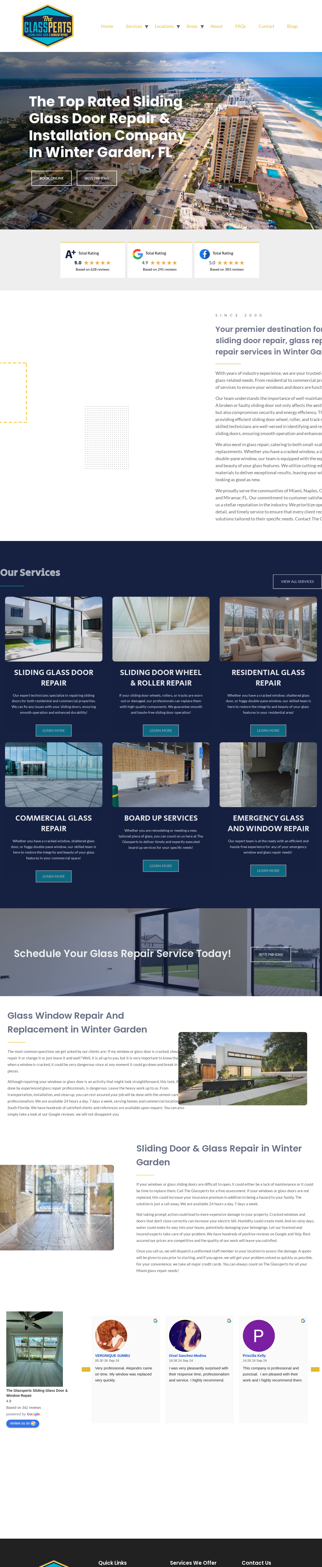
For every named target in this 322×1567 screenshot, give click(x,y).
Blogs (292, 26)
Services (134, 26)
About (216, 26)
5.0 (212, 262)
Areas (192, 26)
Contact (266, 26)
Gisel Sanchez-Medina (187, 1356)
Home (107, 26)
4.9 (145, 262)
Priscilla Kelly (254, 1356)
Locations (164, 26)
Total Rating (88, 253)
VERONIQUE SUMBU (112, 1356)
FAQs (240, 26)
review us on (22, 1423)
